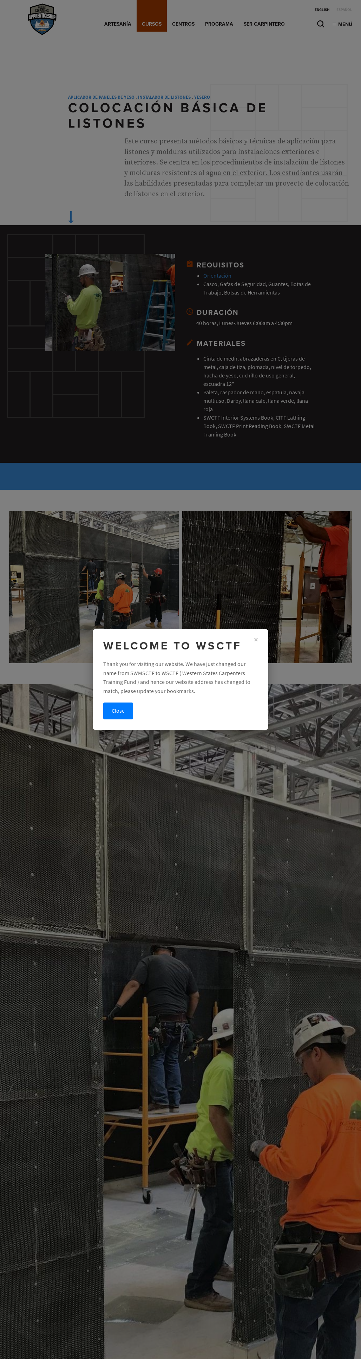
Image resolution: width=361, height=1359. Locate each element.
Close (118, 710)
